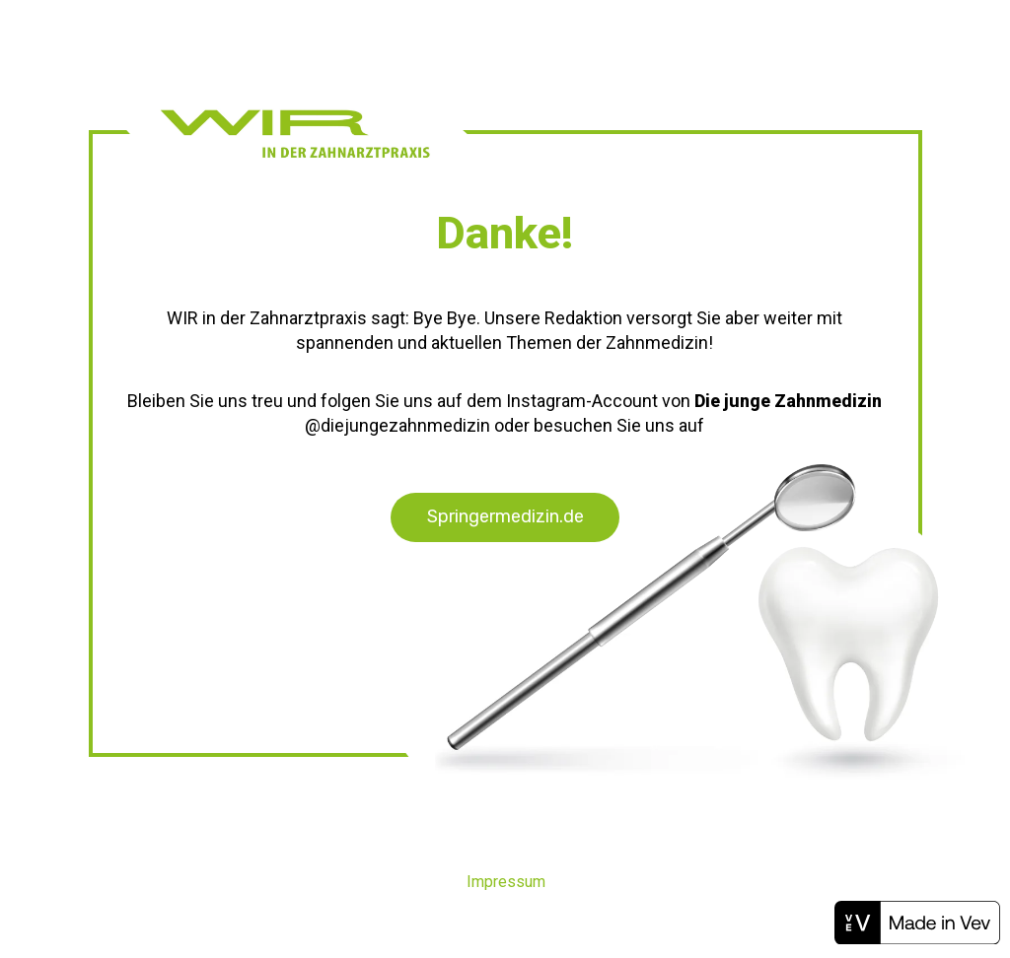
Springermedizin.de (505, 516)
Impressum (506, 881)
